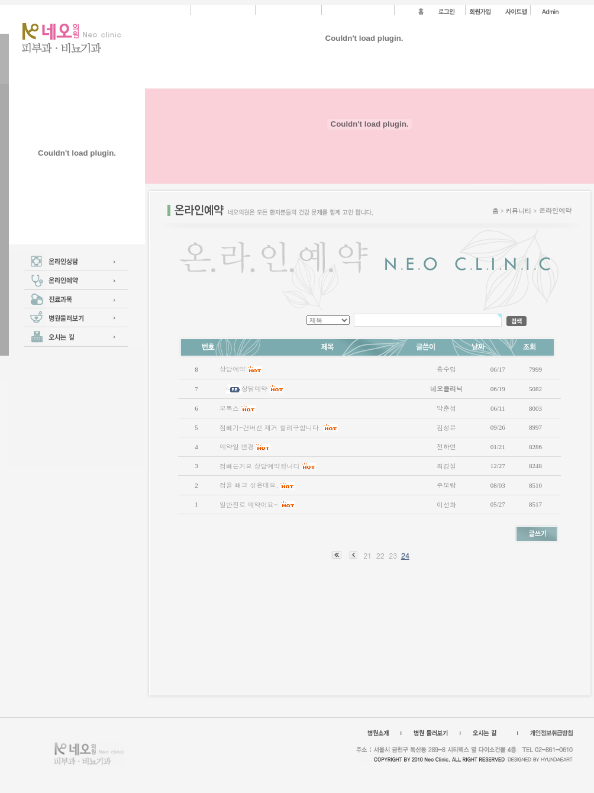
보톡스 (229, 408)
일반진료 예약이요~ (249, 504)
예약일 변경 (236, 446)
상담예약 (232, 369)
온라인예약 (555, 210)
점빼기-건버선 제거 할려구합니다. (270, 427)
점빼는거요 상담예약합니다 (259, 466)
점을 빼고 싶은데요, (248, 485)
